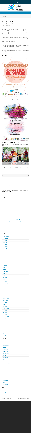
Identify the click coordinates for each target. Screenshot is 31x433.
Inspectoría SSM (6, 374)
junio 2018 (5, 320)
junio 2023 (5, 261)
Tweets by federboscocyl (6, 185)
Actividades (5, 341)
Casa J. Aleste (5, 351)
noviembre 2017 (6, 331)
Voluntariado (5, 384)
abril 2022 (5, 277)
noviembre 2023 (6, 252)
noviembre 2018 (6, 316)
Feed (4, 369)
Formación (5, 371)
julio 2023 (5, 259)
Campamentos (5, 349)
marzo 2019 (5, 314)
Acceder (3, 389)
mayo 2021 (5, 287)
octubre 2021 (5, 285)
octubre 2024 (5, 238)
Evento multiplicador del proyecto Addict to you (12, 223)
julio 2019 (5, 310)
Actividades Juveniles (6, 25)
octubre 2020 (5, 296)
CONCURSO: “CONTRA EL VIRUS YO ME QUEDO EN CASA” (12, 98)
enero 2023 (5, 267)
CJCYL (4, 359)
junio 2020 (5, 304)
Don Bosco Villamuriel (7, 367)
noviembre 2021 (6, 283)
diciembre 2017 (6, 329)
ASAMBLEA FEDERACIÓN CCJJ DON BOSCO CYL (10, 142)
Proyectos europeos (6, 376)
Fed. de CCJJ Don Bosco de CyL (15, 23)
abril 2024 (5, 244)
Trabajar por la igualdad (6, 398)
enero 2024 (5, 250)
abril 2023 (5, 263)
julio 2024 (5, 240)
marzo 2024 (5, 246)
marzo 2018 (5, 324)
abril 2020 (5, 306)
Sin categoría (5, 380)
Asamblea (5, 347)
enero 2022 (5, 281)
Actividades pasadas (6, 345)
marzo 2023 (5, 265)
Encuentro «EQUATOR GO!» (23, 398)
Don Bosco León (6, 365)
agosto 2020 (5, 300)
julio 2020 (5, 302)
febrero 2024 (5, 248)
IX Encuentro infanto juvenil (8, 227)
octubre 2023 (5, 254)
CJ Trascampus (5, 357)
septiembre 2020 (6, 298)
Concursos (5, 361)
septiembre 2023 (6, 257)
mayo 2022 (5, 275)
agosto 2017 (5, 333)
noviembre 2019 (6, 308)
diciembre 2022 (6, 269)
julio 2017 (5, 335)
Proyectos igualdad (6, 378)
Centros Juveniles (6, 353)
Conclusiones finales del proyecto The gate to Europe (13, 221)
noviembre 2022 (6, 271)
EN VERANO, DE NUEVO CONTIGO (8, 166)
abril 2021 (5, 289)
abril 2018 (5, 322)
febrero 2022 (5, 279)
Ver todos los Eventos (6, 194)
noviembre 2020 (6, 294)
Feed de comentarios (5, 392)
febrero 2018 (5, 327)
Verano (4, 382)
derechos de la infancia (7, 363)
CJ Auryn (4, 355)
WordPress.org (4, 393)
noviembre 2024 (6, 236)
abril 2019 (5, 312)
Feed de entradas (5, 391)
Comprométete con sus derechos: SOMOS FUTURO (12, 219)
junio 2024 (5, 242)
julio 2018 (5, 318)
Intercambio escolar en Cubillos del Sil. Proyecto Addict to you (14, 225)
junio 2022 (5, 273)
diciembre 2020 (6, 292)
